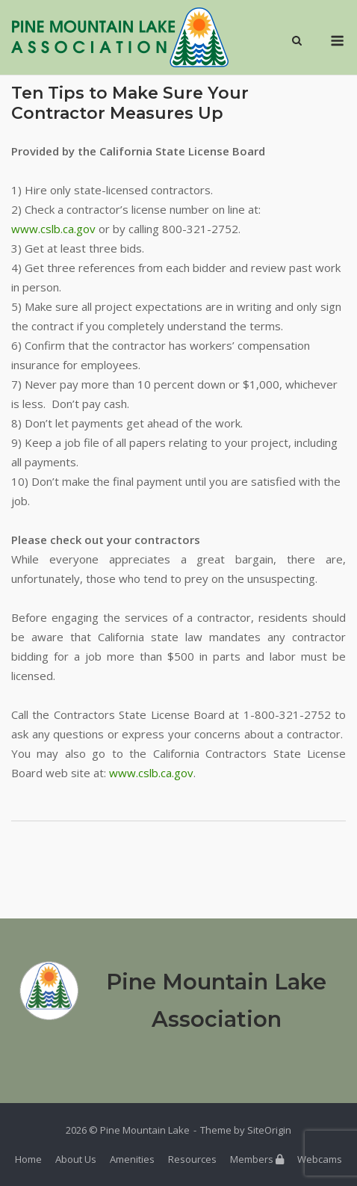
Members (257, 1159)
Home (28, 1159)
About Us (75, 1159)
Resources (192, 1159)
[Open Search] (297, 42)
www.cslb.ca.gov (53, 228)
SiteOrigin (269, 1130)
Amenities (132, 1159)
